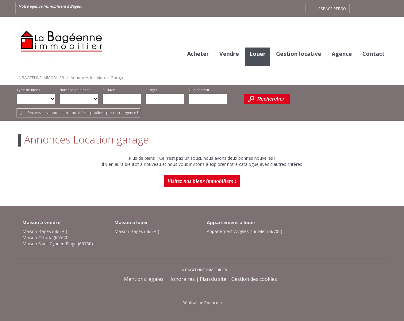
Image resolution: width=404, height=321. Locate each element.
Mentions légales (144, 279)
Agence (342, 53)
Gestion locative (298, 53)
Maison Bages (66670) (44, 231)
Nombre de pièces (75, 89)
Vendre (229, 53)
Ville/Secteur (199, 89)
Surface (108, 89)
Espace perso (332, 8)
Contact (373, 53)
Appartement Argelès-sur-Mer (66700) (244, 231)
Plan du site (213, 279)
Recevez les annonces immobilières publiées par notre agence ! (83, 112)
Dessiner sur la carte (235, 99)
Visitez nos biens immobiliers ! (202, 181)
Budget (151, 89)
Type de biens (28, 89)
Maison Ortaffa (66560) (45, 237)
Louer (257, 53)
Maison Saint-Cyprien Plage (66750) (57, 243)
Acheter (198, 53)
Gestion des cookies (254, 279)
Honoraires (181, 279)
